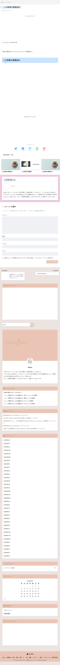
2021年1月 (7, 489)
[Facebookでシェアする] (22, 149)
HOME (30, 657)
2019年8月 (7, 548)
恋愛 (17, 660)
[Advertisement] (30, 28)
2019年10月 (7, 541)
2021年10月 (7, 457)
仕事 (13, 660)
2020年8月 (7, 506)
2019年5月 (7, 559)
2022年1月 (7, 447)
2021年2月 (7, 485)
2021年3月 (7, 482)
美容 (20, 660)
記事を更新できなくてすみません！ (12, 415)
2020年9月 (7, 503)
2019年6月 (7, 555)
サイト (4, 250)
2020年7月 (7, 510)
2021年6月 (7, 471)
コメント (5, 215)
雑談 (12, 154)
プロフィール (8, 613)
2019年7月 (7, 552)
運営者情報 (7, 617)
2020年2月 (7, 527)
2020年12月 (7, 492)
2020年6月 (7, 513)
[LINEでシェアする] (37, 149)
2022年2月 (7, 443)
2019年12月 (7, 534)
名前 (4, 236)
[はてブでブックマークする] (30, 149)
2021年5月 (7, 475)
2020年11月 (7, 496)
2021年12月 (7, 450)
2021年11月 (7, 454)
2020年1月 (7, 531)
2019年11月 (7, 538)
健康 (30, 660)
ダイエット (36, 660)
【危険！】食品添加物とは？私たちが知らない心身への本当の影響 (19, 428)
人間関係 (8, 660)
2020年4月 (7, 520)
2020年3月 (7, 524)
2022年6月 (7, 440)
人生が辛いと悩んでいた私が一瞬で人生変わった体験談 (17, 417)
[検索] (32, 324)
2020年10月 (7, 499)
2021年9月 (7, 461)
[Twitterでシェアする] (16, 149)
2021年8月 (7, 464)
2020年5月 (7, 517)
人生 (26, 660)
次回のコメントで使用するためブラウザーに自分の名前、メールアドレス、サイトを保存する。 (29, 257)
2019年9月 (7, 545)
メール (4, 243)
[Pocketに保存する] (44, 149)
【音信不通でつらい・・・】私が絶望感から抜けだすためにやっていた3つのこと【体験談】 (26, 420)
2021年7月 (7, 468)
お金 (3, 660)
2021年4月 (7, 478)
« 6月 (4, 602)
